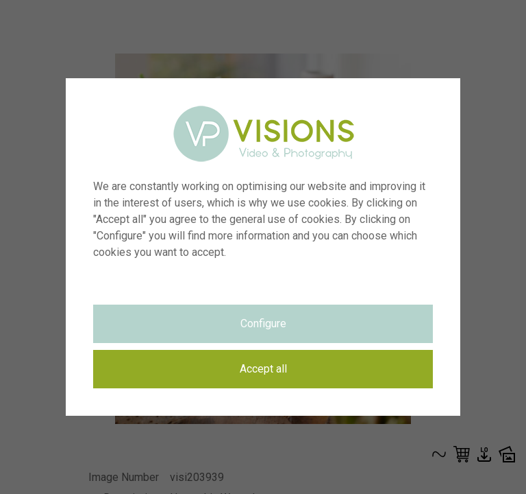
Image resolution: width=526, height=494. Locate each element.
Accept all (263, 368)
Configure (263, 323)
